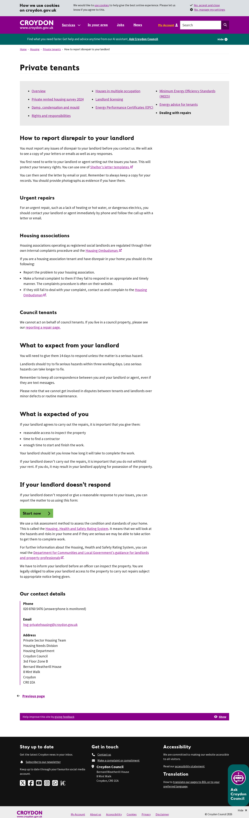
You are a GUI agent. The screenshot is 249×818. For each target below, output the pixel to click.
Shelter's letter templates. (110, 167)
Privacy (146, 814)
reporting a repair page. (43, 327)
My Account (166, 25)
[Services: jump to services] (71, 25)
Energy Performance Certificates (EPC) (124, 107)
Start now (32, 513)
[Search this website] (225, 25)
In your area (98, 25)
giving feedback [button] (64, 717)
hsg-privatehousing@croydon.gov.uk (50, 624)
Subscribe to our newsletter (43, 762)
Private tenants (52, 49)
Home (23, 49)
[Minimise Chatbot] (242, 810)
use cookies (102, 5)
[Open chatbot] (238, 785)
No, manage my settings (209, 9)
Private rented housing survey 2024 (57, 99)
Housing (35, 49)
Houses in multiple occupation (117, 91)
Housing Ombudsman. (102, 250)
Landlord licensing (109, 99)
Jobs (120, 25)
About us (95, 814)
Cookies (132, 814)
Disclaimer (162, 814)
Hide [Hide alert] (221, 39)
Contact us (104, 754)
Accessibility (114, 814)
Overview (39, 91)
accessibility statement (190, 766)
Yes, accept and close (207, 5)
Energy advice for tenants (178, 104)
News (138, 25)
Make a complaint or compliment (118, 760)
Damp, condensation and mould (55, 107)
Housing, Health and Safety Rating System (76, 528)
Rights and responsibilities (51, 115)
